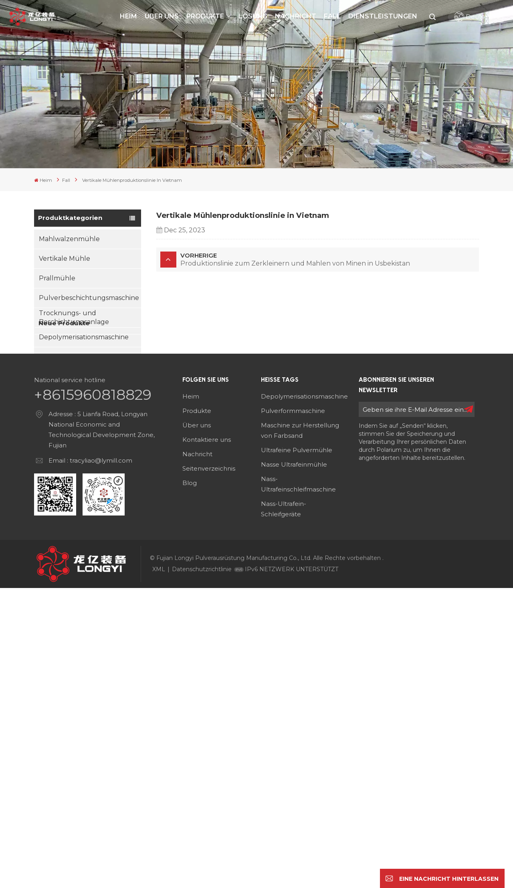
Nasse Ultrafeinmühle (294, 764)
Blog (189, 783)
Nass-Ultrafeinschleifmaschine (298, 784)
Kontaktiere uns (206, 739)
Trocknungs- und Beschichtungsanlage (74, 316)
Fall (332, 16)
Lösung (252, 16)
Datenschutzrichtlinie (202, 869)
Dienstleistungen (382, 16)
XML (158, 869)
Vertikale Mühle (64, 258)
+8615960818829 (92, 694)
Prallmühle (57, 277)
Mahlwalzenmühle (69, 238)
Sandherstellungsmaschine (83, 375)
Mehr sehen (95, 498)
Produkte (206, 16)
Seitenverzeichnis (208, 768)
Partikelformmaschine (74, 415)
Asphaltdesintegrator (73, 434)
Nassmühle (57, 395)
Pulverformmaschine (293, 711)
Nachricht (295, 16)
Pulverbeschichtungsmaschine (89, 297)
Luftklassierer (61, 356)
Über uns (162, 16)
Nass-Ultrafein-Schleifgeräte (283, 809)
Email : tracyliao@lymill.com (90, 760)
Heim (128, 16)
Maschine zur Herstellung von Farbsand (300, 730)
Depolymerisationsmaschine (84, 336)
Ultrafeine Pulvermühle (296, 750)
